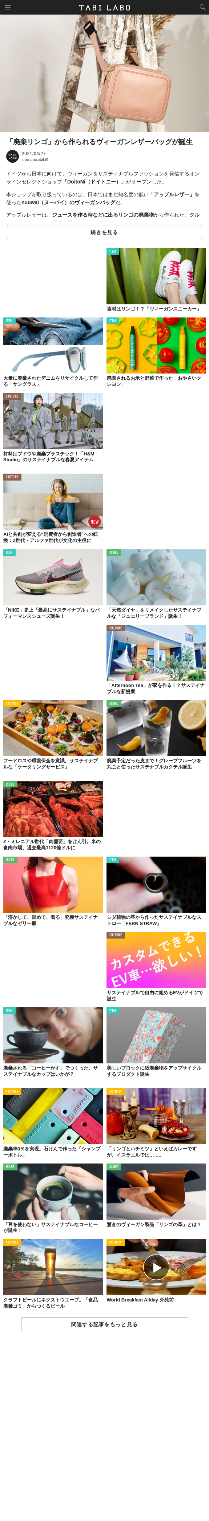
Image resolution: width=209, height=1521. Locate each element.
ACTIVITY (12, 704)
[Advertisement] (104, 1427)
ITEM (112, 252)
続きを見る (104, 232)
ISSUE (113, 553)
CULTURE (12, 397)
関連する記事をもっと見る (104, 1324)
